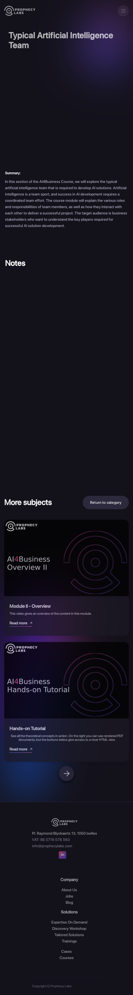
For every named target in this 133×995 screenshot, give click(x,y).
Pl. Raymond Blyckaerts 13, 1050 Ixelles (64, 833)
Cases (66, 951)
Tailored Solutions (69, 935)
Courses (67, 957)
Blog (69, 902)
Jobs (69, 896)
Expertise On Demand (69, 922)
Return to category (105, 504)
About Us (69, 890)
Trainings (69, 941)
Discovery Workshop (69, 928)
